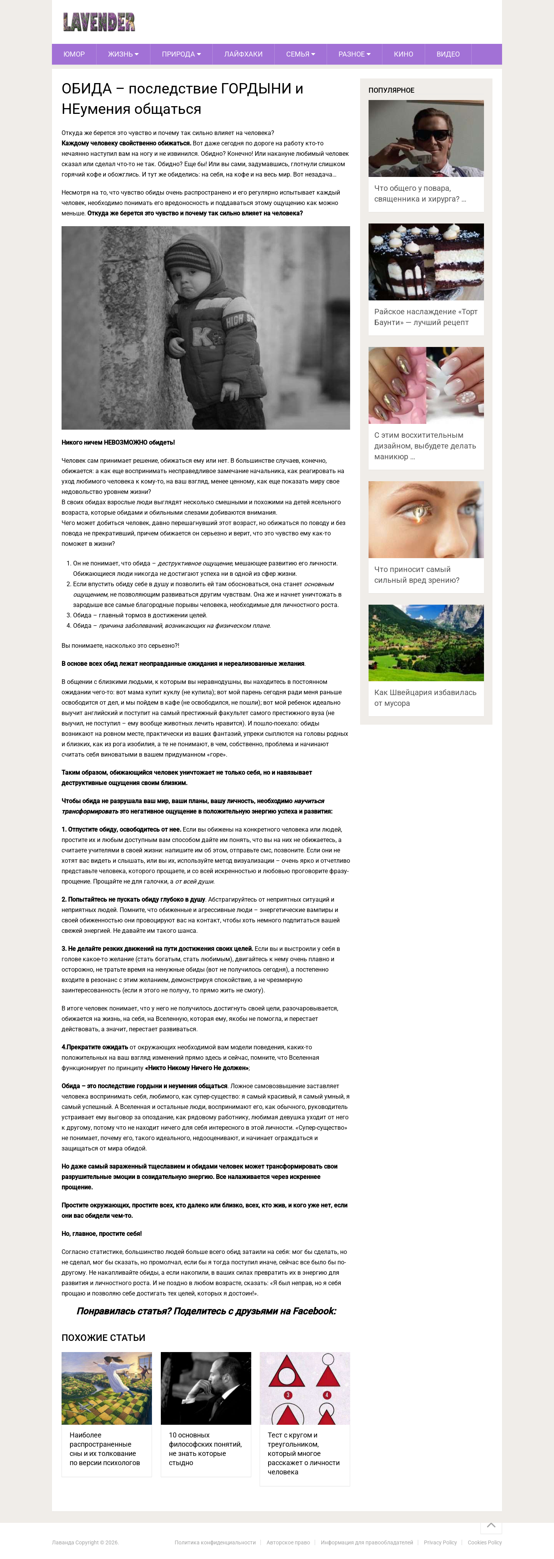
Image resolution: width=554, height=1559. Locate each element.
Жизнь (120, 54)
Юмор (74, 54)
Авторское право (288, 1542)
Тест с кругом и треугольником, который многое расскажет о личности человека (304, 1453)
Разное (352, 54)
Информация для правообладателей (367, 1542)
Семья (297, 54)
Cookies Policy (485, 1542)
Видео (448, 54)
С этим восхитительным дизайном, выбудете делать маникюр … (425, 445)
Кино (403, 54)
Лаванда (63, 1542)
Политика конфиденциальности (215, 1542)
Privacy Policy (440, 1542)
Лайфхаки (243, 54)
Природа (178, 54)
